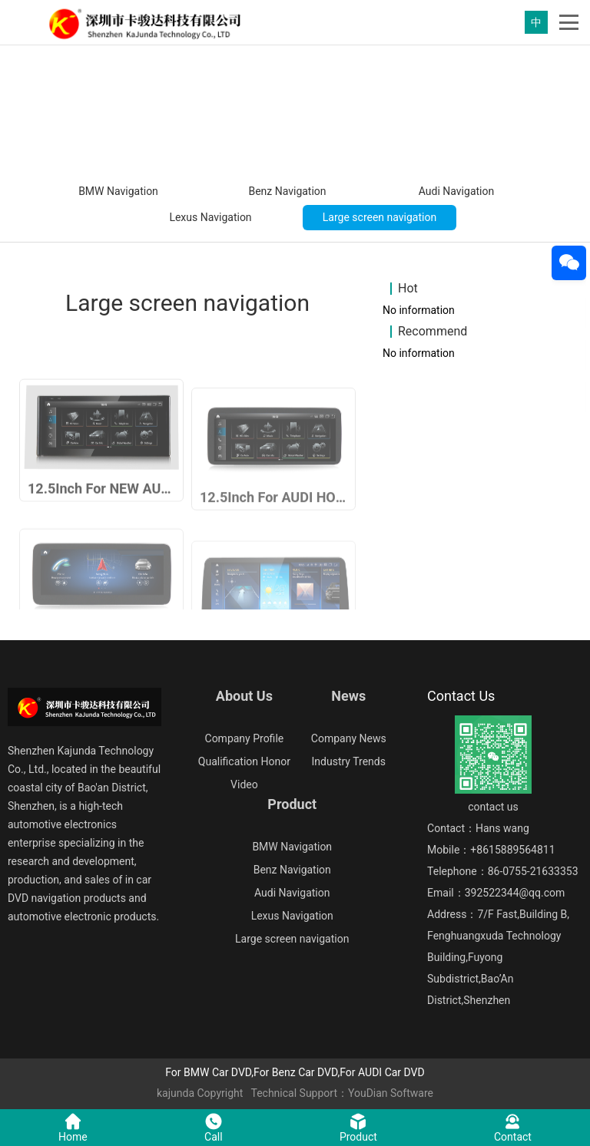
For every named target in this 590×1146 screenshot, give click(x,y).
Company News (348, 738)
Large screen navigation (379, 217)
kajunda (175, 1093)
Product (292, 804)
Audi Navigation (456, 191)
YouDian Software (390, 1093)
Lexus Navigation (210, 217)
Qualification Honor (244, 761)
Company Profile (244, 738)
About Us (244, 696)
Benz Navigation (287, 191)
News (348, 696)
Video (244, 784)
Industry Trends (349, 761)
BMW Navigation (118, 191)
